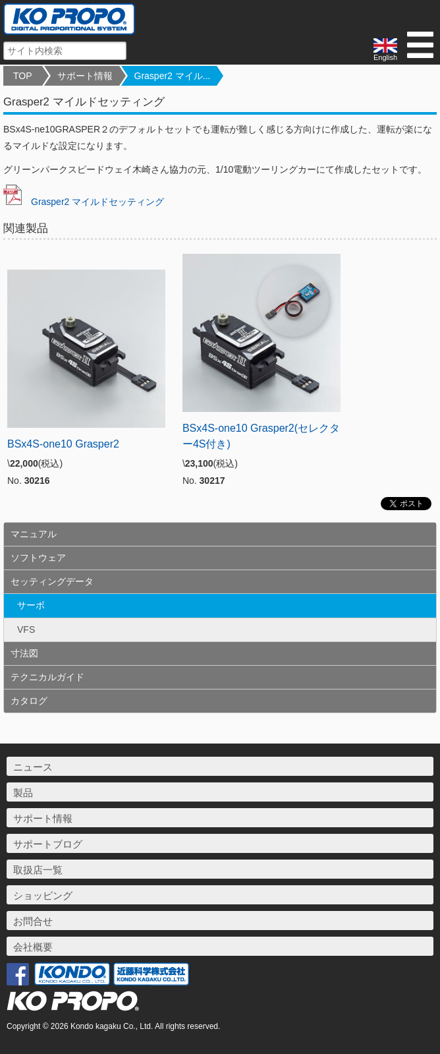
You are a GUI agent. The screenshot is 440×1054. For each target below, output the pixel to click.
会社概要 (33, 946)
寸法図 (24, 653)
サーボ (31, 605)
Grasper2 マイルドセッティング (83, 201)
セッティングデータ (52, 581)
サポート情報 (85, 76)
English (385, 49)
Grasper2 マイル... (172, 76)
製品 (23, 792)
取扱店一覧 (38, 869)
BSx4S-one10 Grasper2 (63, 444)
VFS (26, 629)
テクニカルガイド (47, 677)
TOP (22, 76)
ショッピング (42, 895)
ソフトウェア (38, 557)
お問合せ (33, 921)
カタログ (29, 700)
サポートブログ (47, 844)
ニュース (33, 767)
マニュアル (34, 534)
